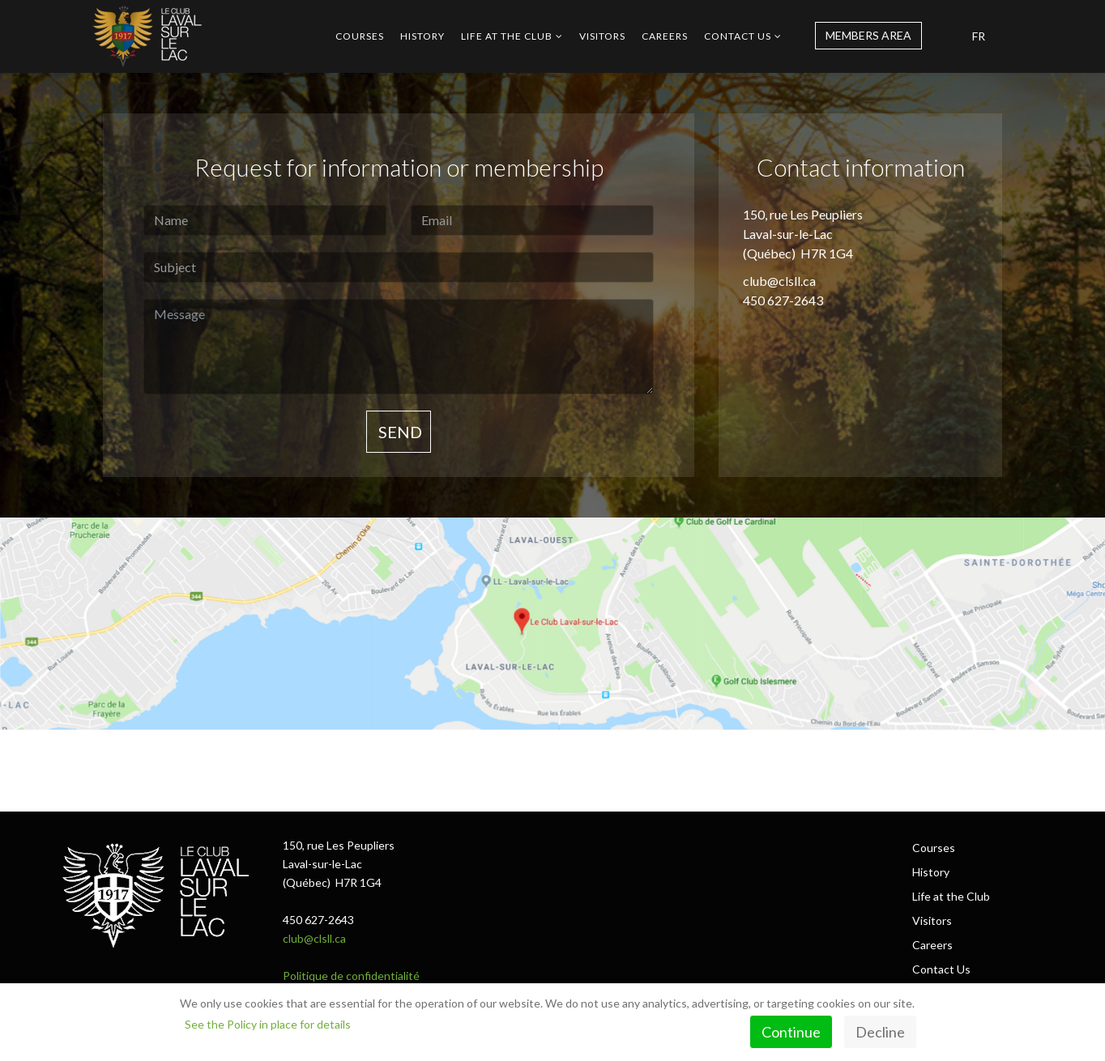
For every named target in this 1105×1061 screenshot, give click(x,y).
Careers (665, 36)
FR (978, 36)
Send (398, 431)
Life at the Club (506, 36)
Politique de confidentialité (351, 975)
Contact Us (737, 36)
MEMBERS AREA (868, 35)
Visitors (602, 36)
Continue (791, 1032)
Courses (359, 36)
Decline (880, 1032)
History (422, 36)
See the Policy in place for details (268, 1024)
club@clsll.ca (314, 938)
